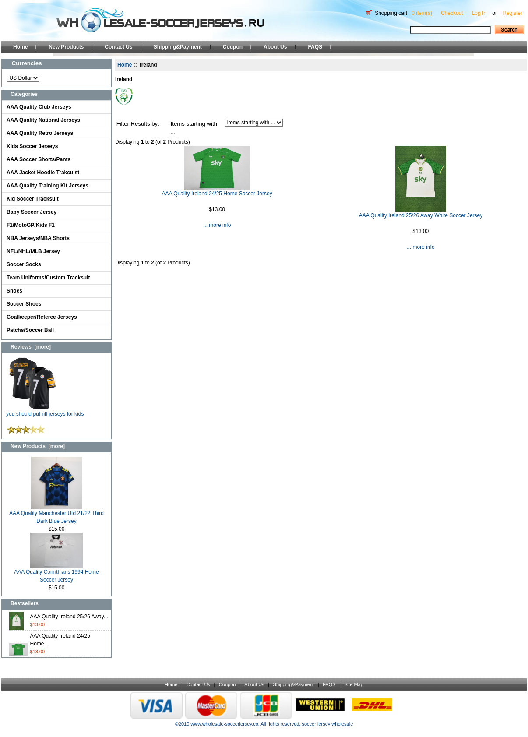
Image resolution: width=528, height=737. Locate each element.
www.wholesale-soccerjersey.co (224, 723)
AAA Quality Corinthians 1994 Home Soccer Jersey (56, 573)
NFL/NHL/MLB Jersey (33, 251)
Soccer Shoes (24, 304)
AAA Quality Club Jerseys (39, 107)
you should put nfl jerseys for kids (45, 411)
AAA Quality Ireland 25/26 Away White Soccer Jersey (421, 215)
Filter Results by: (137, 123)
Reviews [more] (31, 347)
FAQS (315, 47)
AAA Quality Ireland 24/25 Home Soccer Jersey (217, 193)
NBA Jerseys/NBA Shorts (38, 238)
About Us (275, 47)
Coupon (233, 47)
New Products (66, 47)
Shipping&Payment (178, 47)
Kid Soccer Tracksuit (33, 199)
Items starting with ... (194, 128)
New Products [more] (38, 446)
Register (512, 13)
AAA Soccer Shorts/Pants (38, 159)
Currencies (27, 63)
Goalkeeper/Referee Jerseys (42, 317)
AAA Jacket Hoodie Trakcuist (43, 172)
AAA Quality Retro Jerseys (40, 133)
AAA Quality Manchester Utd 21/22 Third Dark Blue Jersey (56, 514)
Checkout (452, 13)
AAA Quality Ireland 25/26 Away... (69, 617)
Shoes (14, 291)
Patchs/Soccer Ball (30, 330)
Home (20, 47)
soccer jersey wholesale (327, 723)
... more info (217, 225)
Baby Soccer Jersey (31, 212)
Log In (479, 13)
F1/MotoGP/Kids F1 (31, 225)
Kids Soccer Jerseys (32, 146)
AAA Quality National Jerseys (43, 120)
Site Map (353, 684)
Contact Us (118, 47)
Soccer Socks (24, 264)
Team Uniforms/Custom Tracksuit (48, 278)
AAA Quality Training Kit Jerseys (47, 186)
